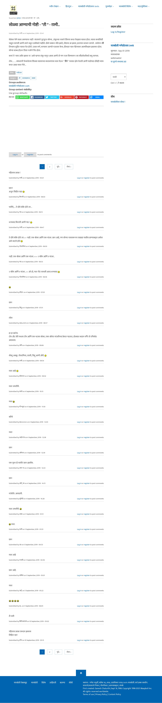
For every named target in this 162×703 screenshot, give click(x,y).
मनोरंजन (19, 72)
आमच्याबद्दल (113, 685)
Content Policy (114, 694)
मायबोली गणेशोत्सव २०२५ (88, 6)
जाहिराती (52, 682)
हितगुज (68, 6)
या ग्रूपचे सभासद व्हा (118, 62)
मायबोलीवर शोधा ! (118, 102)
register (31, 154)
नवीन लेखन (54, 6)
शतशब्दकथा (26, 78)
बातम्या (62, 682)
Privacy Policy (101, 694)
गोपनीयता (104, 685)
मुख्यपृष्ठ (19, 18)
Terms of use (88, 694)
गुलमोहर (108, 6)
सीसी (71, 682)
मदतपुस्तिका (142, 6)
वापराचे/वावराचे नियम (91, 685)
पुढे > (58, 166)
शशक (33, 78)
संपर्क (121, 685)
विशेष (44, 682)
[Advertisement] (56, 127)
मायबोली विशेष (125, 6)
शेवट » (69, 166)
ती (19, 78)
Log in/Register (118, 32)
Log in (15, 154)
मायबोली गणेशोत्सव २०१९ (19, 86)
